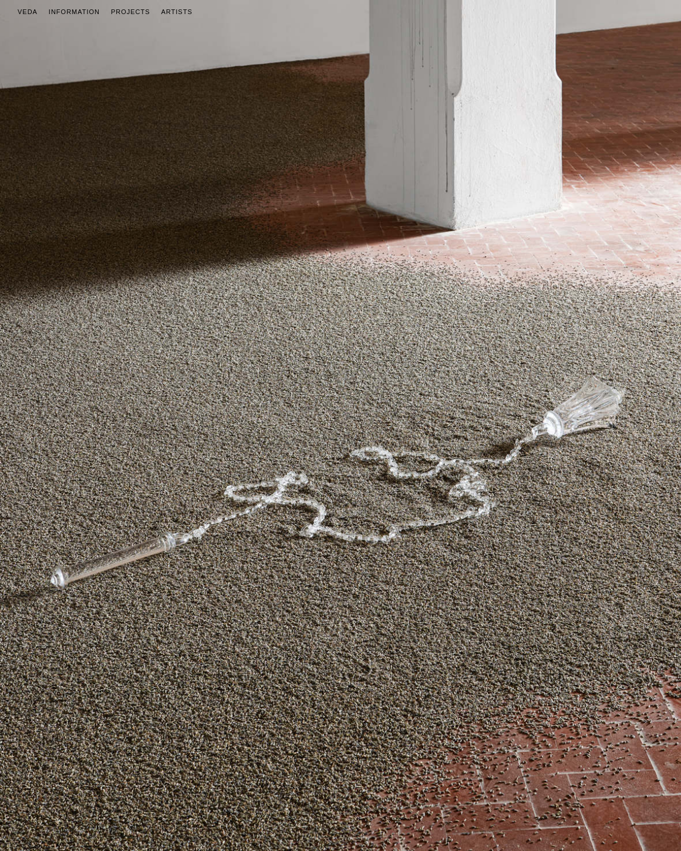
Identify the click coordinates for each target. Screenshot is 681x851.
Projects (130, 11)
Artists (177, 11)
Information (74, 11)
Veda (28, 11)
